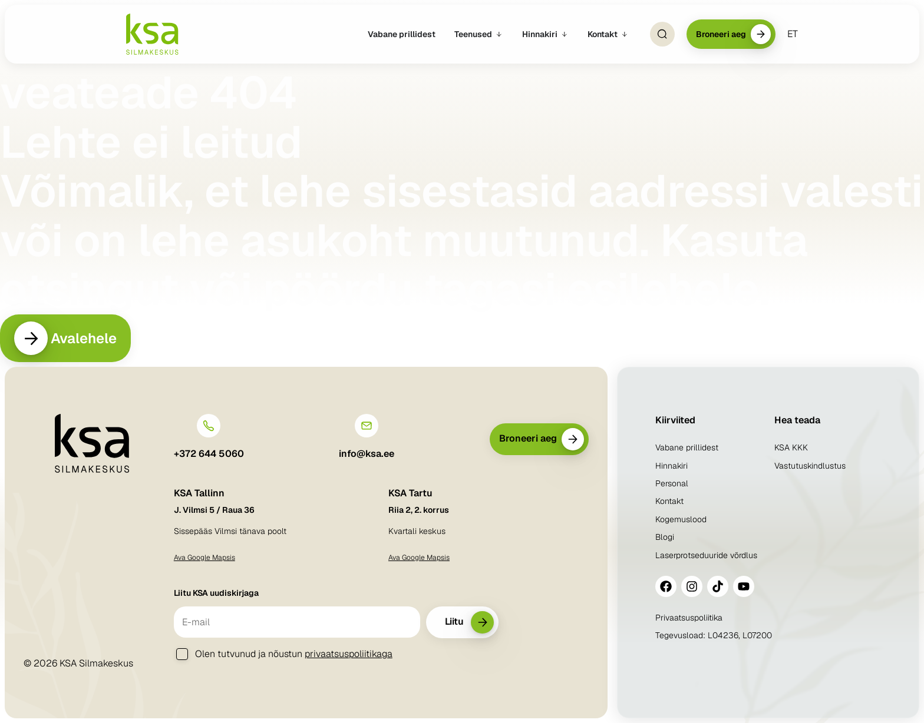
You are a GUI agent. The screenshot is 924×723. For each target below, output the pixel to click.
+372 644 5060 (209, 454)
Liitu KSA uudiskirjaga (216, 593)
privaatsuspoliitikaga (348, 654)
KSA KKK (791, 447)
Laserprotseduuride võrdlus (706, 555)
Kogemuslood (681, 519)
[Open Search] (662, 34)
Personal (671, 483)
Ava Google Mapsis (204, 557)
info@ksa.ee (366, 454)
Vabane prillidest (686, 447)
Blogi (664, 537)
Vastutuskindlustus (810, 465)
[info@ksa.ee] (366, 426)
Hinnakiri (671, 465)
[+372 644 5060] (208, 426)
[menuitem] (792, 34)
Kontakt (669, 501)
